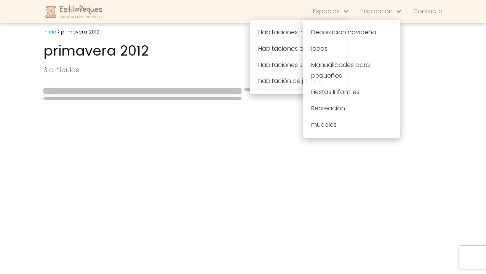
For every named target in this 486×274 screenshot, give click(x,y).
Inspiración (376, 11)
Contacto (428, 11)
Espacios (326, 11)
